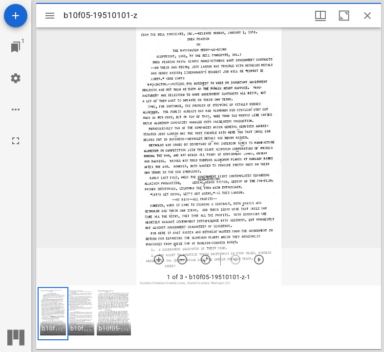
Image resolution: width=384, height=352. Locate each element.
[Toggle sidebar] (50, 15)
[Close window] (367, 15)
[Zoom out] (182, 259)
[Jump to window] (15, 47)
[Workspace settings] (15, 78)
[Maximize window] (344, 15)
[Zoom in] (159, 259)
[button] (53, 313)
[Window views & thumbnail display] (320, 15)
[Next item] (259, 259)
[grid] (208, 317)
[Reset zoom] (205, 259)
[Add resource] (15, 15)
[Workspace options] (15, 109)
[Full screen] (15, 141)
